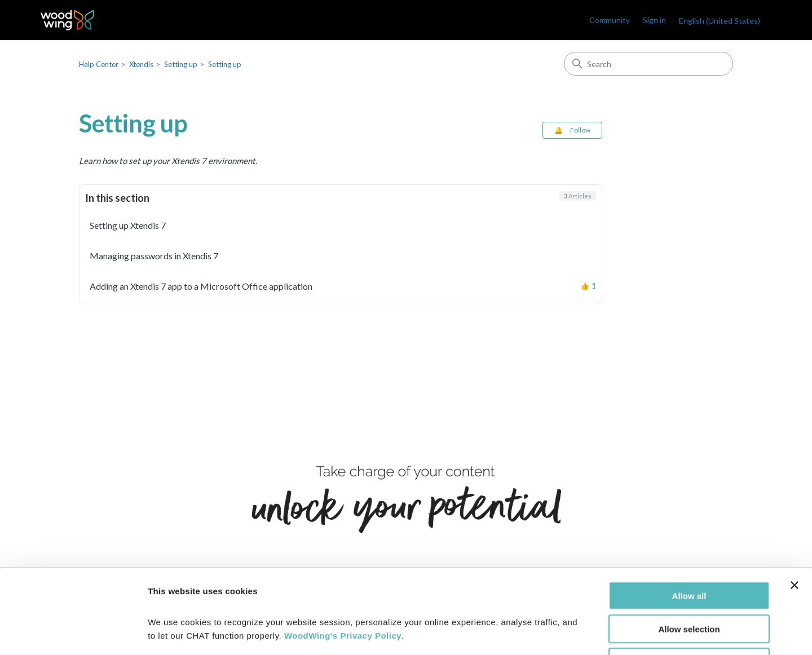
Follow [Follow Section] (580, 130)
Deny (689, 583)
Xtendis (141, 64)
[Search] (648, 63)
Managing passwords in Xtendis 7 (154, 255)
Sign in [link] (654, 20)
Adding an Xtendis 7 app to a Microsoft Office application (201, 286)
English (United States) (719, 20)
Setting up (180, 64)
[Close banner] (794, 506)
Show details (592, 633)
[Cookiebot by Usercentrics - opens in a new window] (73, 633)
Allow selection (689, 550)
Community (609, 20)
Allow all (689, 516)
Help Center (98, 64)
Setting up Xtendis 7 (128, 225)
